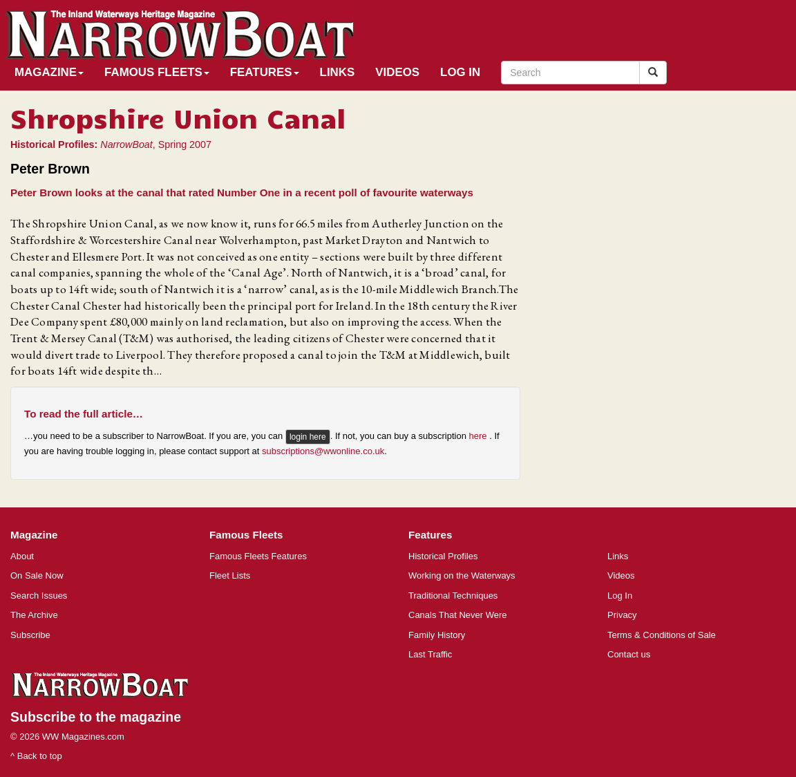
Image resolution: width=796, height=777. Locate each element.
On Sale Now (37, 575)
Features (264, 72)
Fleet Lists (229, 575)
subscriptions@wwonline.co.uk (323, 451)
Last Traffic (430, 654)
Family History (436, 635)
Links (337, 72)
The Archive (34, 615)
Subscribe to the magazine (95, 716)
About (22, 556)
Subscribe (30, 635)
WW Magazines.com (83, 736)
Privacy (622, 615)
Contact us (628, 654)
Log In (460, 72)
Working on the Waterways (461, 575)
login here (308, 437)
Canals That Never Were (457, 615)
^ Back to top (36, 756)
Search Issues (38, 595)
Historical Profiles (442, 556)
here (479, 436)
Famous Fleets (156, 72)
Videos (397, 72)
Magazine (49, 72)
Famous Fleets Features (258, 556)
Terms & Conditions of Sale (661, 635)
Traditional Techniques (453, 595)
